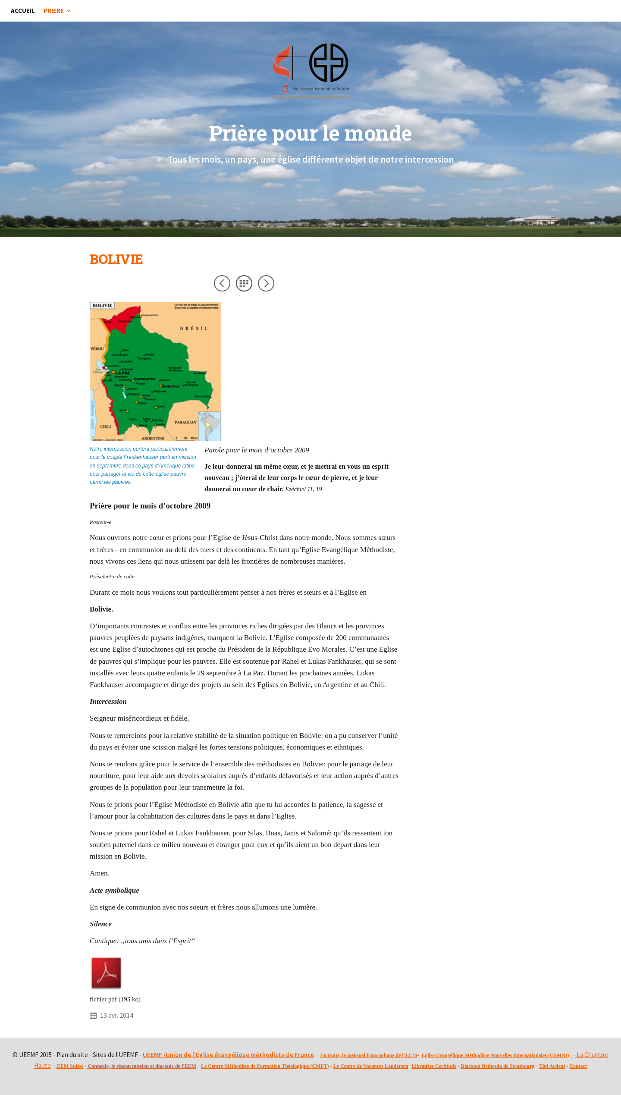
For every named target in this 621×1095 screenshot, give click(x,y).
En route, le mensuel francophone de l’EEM (368, 1055)
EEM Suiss (69, 1066)
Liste (244, 283)
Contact (578, 1066)
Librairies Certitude (434, 1066)
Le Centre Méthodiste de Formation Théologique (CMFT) (265, 1066)
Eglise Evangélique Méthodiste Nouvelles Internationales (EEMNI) (495, 1055)
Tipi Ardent (552, 1066)
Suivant (266, 283)
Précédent (222, 283)
